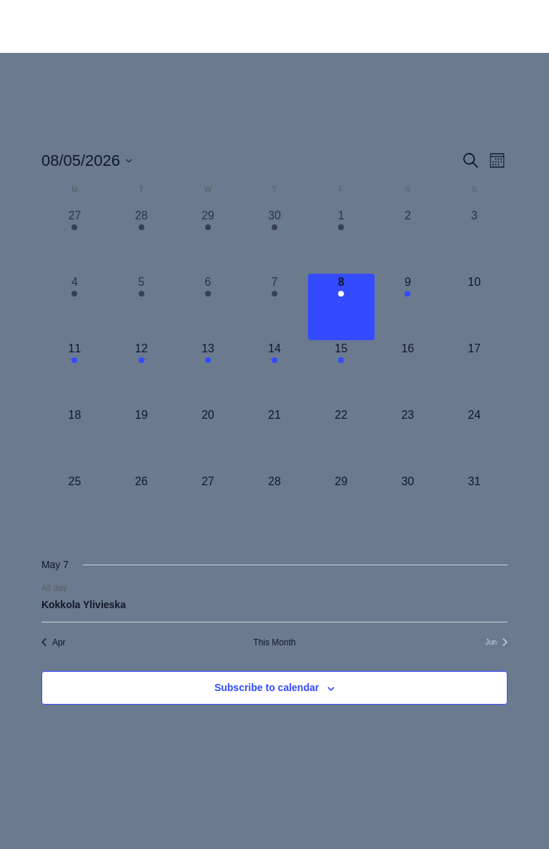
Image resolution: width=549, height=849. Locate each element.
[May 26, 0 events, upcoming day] (141, 506)
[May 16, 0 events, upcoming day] (408, 373)
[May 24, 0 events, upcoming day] (474, 440)
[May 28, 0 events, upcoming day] (274, 506)
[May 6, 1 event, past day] (207, 307)
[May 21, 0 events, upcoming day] (274, 440)
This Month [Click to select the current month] (274, 642)
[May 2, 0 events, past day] (408, 240)
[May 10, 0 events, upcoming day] (474, 307)
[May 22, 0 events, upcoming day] (341, 440)
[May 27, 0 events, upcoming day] (207, 506)
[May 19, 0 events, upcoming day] (141, 440)
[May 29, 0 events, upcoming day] (341, 506)
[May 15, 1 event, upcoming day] (341, 373)
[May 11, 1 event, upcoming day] (74, 373)
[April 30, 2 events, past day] (274, 240)
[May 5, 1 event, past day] (141, 307)
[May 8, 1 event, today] (341, 307)
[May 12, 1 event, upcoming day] (141, 373)
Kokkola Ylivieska (83, 604)
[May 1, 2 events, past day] (341, 240)
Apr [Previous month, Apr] (53, 642)
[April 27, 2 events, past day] (74, 240)
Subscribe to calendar (266, 687)
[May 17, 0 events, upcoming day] (474, 373)
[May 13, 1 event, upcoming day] (207, 373)
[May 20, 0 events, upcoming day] (207, 440)
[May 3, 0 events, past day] (474, 240)
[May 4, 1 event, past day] (74, 307)
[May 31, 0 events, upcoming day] (474, 506)
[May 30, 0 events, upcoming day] (408, 506)
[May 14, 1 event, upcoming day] (274, 373)
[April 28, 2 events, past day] (141, 240)
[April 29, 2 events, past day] (207, 240)
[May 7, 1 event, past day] (274, 307)
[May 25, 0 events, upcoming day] (74, 506)
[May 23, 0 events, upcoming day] (408, 440)
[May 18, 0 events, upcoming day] (74, 440)
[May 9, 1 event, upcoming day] (408, 307)
